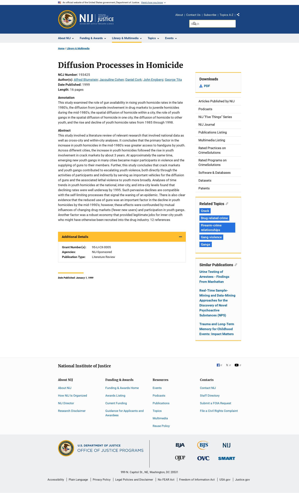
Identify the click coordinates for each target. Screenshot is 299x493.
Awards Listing (115, 395)
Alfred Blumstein (86, 80)
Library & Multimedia (78, 48)
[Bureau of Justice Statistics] (203, 448)
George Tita (173, 80)
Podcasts (159, 395)
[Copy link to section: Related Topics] (226, 203)
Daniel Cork (133, 80)
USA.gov (224, 479)
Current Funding (116, 403)
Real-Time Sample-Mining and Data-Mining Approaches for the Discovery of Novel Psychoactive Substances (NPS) (217, 303)
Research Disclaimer (71, 411)
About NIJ (64, 388)
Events (157, 388)
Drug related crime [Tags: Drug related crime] (214, 218)
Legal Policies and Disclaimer (134, 479)
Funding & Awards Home (122, 388)
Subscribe (210, 15)
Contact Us (193, 15)
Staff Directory (210, 395)
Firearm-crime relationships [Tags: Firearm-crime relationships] (211, 227)
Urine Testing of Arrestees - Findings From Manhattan (214, 277)
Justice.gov (242, 479)
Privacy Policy (101, 479)
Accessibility (56, 479)
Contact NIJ (208, 388)
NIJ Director (66, 403)
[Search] (212, 23)
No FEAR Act (166, 479)
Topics (157, 411)
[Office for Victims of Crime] (203, 458)
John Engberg (153, 80)
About (179, 15)
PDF (207, 86)
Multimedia (160, 418)
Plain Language (78, 479)
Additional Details (75, 237)
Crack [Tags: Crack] (205, 211)
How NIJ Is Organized (72, 395)
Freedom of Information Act (197, 479)
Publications (161, 403)
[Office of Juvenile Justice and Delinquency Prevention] (180, 459)
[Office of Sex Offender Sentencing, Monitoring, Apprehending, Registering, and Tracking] (226, 457)
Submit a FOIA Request (215, 403)
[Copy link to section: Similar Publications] (235, 264)
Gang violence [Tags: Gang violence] (211, 237)
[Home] (97, 19)
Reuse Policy (161, 426)
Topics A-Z (226, 15)
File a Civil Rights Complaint (219, 411)
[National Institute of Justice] (226, 443)
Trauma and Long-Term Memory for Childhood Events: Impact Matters (216, 329)
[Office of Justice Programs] (67, 19)
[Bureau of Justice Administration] (180, 443)
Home (61, 48)
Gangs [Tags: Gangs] (205, 244)
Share (239, 15)
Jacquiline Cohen (111, 80)
